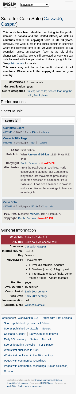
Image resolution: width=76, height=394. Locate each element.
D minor (9, 371)
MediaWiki (11, 386)
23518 (33, 206)
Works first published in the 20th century (28, 355)
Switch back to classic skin (30, 386)
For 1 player (41, 95)
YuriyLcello (47, 206)
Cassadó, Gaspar (35, 246)
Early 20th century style (43, 333)
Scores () (11, 120)
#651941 (7, 142)
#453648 (7, 206)
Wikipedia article (35, 305)
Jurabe (45, 132)
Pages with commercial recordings (25, 360)
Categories (8, 317)
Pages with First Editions (57, 317)
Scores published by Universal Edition (27, 323)
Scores (46, 328)
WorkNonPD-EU (28, 317)
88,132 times (47, 383)
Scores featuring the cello (19, 344)
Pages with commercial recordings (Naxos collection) (36, 365)
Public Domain (29, 163)
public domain (16, 63)
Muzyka (34, 213)
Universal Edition (38, 154)
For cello (41, 91)
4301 (34, 132)
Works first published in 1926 (21, 349)
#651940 (7, 132)
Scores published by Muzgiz (21, 328)
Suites (30, 91)
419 (32, 142)
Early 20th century (36, 291)
